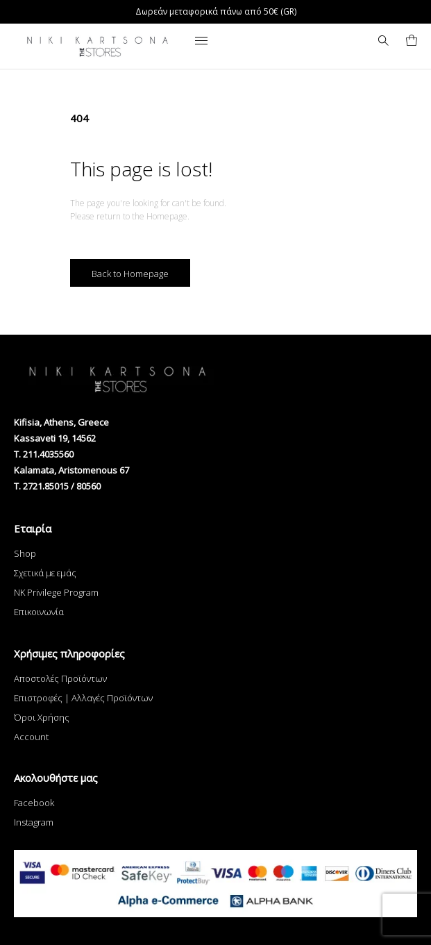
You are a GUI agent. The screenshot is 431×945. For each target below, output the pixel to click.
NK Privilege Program (56, 592)
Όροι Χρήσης (41, 717)
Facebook (34, 802)
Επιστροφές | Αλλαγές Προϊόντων (83, 698)
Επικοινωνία (39, 611)
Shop (25, 553)
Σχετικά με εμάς (45, 573)
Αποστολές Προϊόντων (60, 678)
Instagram (33, 822)
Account (31, 736)
